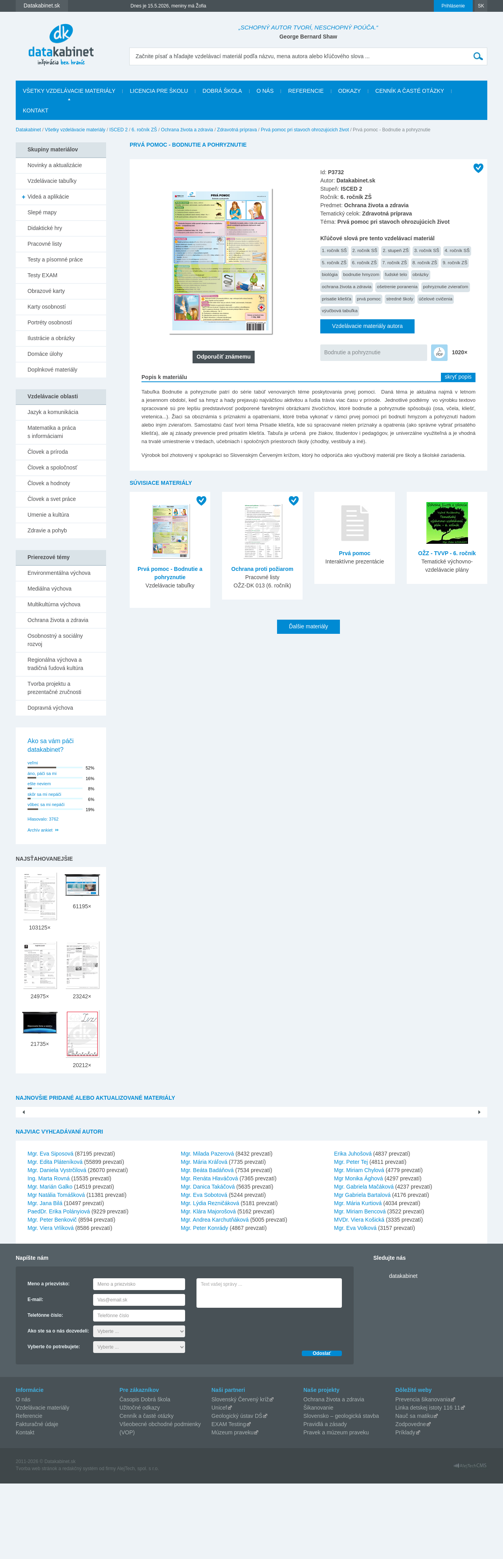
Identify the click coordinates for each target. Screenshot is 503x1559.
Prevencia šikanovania (422, 1475)
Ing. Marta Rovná (49, 1254)
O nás (265, 91)
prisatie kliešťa (336, 298)
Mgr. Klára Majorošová (208, 1287)
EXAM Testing (228, 1499)
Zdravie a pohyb (47, 530)
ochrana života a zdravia (346, 286)
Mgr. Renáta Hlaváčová (209, 1254)
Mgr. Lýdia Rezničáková (210, 1279)
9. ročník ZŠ (454, 262)
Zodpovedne (410, 1499)
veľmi (33, 762)
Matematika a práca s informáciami (52, 432)
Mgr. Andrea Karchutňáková (215, 1295)
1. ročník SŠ (334, 250)
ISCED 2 (118, 130)
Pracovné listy (45, 244)
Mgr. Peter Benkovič (52, 1295)
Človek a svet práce (52, 499)
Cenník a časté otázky (409, 91)
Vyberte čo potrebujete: (54, 1422)
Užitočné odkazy (139, 1483)
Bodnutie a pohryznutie (352, 352)
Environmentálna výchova (59, 573)
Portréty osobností (50, 322)
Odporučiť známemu (223, 356)
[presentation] (256, 1402)
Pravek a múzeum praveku (336, 1508)
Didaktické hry (45, 228)
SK (481, 6)
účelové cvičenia (436, 298)
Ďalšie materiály (308, 626)
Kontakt (35, 110)
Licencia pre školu (159, 91)
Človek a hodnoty (49, 483)
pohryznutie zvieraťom (445, 286)
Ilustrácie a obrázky (51, 338)
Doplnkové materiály (52, 369)
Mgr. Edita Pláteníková (55, 1237)
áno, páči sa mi (42, 773)
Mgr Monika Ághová (358, 1254)
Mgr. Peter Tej (351, 1237)
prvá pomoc (369, 298)
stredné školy (399, 298)
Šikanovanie (318, 1483)
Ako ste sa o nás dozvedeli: (58, 1406)
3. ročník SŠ (426, 250)
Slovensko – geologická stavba (341, 1491)
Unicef (219, 1483)
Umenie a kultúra (48, 515)
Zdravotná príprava (237, 130)
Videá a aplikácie (48, 196)
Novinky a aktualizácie (55, 165)
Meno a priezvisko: (49, 1359)
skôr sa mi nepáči (44, 794)
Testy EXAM (42, 275)
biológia (330, 274)
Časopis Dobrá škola (144, 1475)
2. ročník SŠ (365, 250)
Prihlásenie (453, 6)
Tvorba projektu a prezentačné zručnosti (54, 688)
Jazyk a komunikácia (53, 412)
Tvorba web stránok (36, 1544)
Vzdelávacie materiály (42, 1483)
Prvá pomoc (354, 553)
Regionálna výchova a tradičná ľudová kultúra (55, 664)
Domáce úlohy (45, 354)
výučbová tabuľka (340, 310)
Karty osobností (47, 307)
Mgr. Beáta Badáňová (207, 1245)
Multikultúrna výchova (54, 604)
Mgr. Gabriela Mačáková (364, 1262)
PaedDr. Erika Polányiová (59, 1287)
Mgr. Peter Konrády (204, 1303)
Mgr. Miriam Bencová (360, 1287)
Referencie (305, 91)
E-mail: (35, 1375)
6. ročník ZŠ (144, 130)
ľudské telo (396, 274)
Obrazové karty (46, 291)
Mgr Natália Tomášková (56, 1270)
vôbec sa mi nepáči (46, 804)
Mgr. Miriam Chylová (359, 1245)
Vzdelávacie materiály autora (367, 326)
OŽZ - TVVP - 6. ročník (447, 553)
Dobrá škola (222, 91)
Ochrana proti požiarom (262, 569)
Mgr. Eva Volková (355, 1303)
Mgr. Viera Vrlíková (51, 1303)
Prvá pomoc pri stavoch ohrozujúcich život (305, 130)
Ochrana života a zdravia (187, 130)
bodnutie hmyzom (361, 274)
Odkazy (349, 91)
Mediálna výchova (50, 588)
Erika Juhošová (353, 1229)
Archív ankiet (40, 830)
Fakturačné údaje (37, 1499)
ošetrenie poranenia (397, 286)
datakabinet (403, 1351)
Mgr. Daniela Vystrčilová (57, 1245)
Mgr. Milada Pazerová (207, 1229)
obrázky (421, 274)
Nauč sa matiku (414, 1491)
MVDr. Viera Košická (359, 1295)
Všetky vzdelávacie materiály (69, 91)
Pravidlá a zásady (325, 1499)
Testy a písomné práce (55, 259)
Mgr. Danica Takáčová (208, 1262)
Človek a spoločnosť (52, 467)
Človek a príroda (48, 452)
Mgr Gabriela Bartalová (362, 1270)
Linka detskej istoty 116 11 (427, 1483)
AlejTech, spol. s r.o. (138, 1544)
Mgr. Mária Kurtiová (358, 1279)
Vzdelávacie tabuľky (52, 181)
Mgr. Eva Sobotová (204, 1270)
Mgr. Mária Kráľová (204, 1237)
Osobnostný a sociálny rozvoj (55, 640)
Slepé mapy (42, 212)
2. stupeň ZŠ (396, 250)
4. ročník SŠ (457, 250)
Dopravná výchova (50, 708)
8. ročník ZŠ (425, 262)
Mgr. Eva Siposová (50, 1229)
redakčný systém (80, 1544)
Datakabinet (28, 130)
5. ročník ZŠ (334, 262)
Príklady (405, 1508)
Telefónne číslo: (45, 1390)
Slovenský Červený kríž (240, 1475)
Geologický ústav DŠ (237, 1491)
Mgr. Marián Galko (50, 1262)
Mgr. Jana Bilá (45, 1279)
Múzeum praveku (232, 1508)
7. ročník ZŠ (394, 262)
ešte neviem (39, 783)
